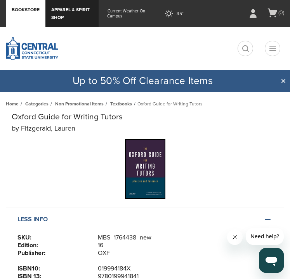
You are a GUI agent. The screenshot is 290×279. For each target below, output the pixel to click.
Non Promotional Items (79, 104)
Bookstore (26, 9)
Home (12, 104)
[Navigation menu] (272, 48)
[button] (283, 81)
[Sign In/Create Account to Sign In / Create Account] (253, 13)
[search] (245, 48)
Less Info (32, 219)
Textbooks (121, 104)
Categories (37, 104)
